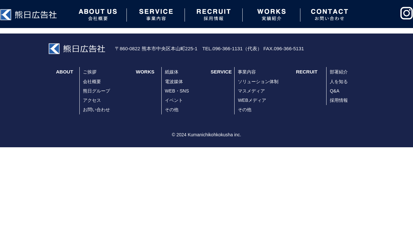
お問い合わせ (96, 109)
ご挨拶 (89, 71)
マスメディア (251, 90)
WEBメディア (252, 100)
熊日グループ (96, 90)
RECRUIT (306, 71)
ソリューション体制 (258, 81)
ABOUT (64, 71)
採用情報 (339, 100)
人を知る (339, 81)
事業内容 (247, 71)
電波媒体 (174, 81)
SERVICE (221, 71)
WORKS (145, 71)
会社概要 (92, 81)
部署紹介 (339, 71)
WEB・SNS (177, 90)
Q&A (334, 90)
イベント (174, 100)
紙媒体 (171, 71)
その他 (171, 109)
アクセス (92, 100)
